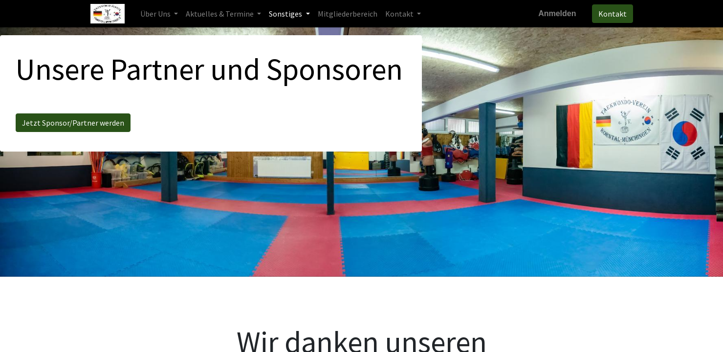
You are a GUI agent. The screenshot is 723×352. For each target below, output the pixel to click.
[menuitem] (347, 13)
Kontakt (612, 14)
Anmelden (557, 13)
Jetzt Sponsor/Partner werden (73, 123)
